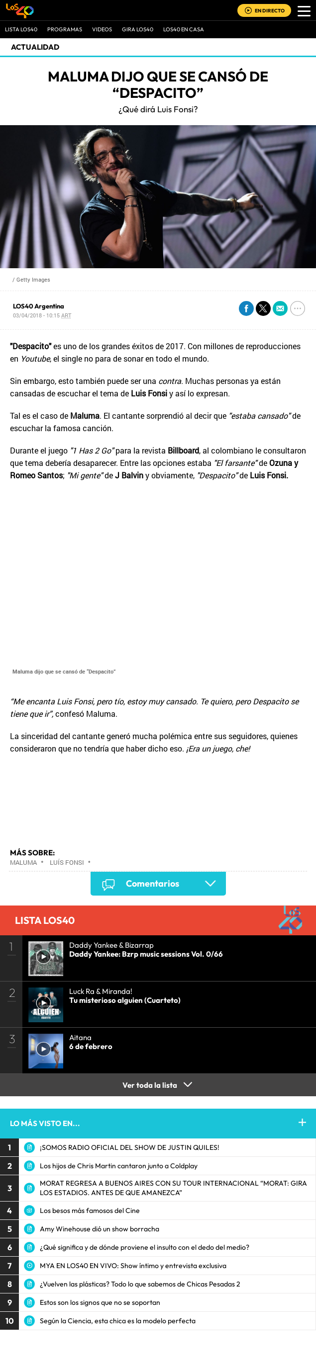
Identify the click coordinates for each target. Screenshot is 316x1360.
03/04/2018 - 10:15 (42, 315)
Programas (64, 29)
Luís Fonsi (67, 862)
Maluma (23, 862)
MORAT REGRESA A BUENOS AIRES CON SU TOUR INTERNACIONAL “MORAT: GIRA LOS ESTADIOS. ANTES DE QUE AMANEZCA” (173, 1188)
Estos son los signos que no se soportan (100, 1302)
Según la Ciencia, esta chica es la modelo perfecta (118, 1320)
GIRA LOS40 (137, 29)
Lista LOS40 (21, 29)
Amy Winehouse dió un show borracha (99, 1228)
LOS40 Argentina (38, 306)
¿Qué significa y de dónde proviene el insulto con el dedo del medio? (144, 1247)
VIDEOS (102, 29)
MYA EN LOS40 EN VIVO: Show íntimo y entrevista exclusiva (133, 1265)
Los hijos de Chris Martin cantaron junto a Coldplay (119, 1165)
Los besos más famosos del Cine (90, 1210)
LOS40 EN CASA (183, 29)
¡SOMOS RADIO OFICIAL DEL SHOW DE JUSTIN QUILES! (129, 1147)
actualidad (35, 47)
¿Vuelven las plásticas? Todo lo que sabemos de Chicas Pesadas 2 (140, 1284)
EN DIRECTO (270, 10)
